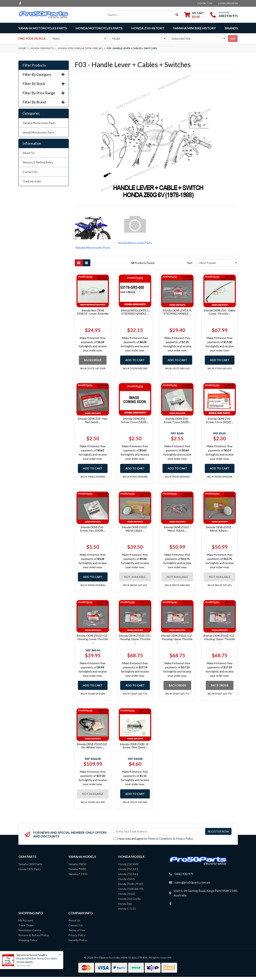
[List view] (86, 262)
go (232, 38)
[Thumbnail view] (79, 262)
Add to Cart (135, 360)
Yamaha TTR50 (77, 874)
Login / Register (228, 3)
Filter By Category (44, 74)
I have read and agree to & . (153, 838)
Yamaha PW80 (77, 869)
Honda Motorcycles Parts (38, 132)
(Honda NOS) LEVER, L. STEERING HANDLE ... (135, 312)
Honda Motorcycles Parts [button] (99, 28)
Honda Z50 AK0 (128, 864)
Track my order (32, 181)
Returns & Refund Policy (38, 162)
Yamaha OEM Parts (30, 864)
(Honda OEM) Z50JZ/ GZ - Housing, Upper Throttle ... (135, 639)
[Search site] (177, 14)
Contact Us (30, 171)
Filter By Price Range (44, 93)
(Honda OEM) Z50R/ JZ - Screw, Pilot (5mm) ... (135, 745)
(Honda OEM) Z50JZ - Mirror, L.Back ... (135, 528)
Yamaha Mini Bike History (194, 28)
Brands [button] (231, 28)
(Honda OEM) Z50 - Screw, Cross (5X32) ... (219, 420)
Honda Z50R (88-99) (130, 888)
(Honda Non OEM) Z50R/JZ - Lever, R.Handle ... (93, 314)
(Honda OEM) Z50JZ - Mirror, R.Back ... (177, 528)
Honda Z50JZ (126, 893)
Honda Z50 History (147, 28)
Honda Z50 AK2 (128, 874)
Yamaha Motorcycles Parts (39, 123)
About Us (29, 152)
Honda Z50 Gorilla (129, 898)
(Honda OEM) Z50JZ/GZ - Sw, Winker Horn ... (93, 745)
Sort (190, 262)
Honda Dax (125, 903)
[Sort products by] (217, 262)
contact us (204, 3)
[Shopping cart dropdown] (194, 14)
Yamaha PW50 (77, 864)
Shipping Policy (27, 940)
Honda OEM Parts (29, 869)
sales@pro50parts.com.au (192, 882)
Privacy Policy (184, 838)
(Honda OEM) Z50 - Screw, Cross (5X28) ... (177, 420)
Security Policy (77, 940)
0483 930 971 (228, 16)
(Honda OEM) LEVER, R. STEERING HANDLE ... (177, 312)
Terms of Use (76, 930)
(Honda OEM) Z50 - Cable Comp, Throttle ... (219, 312)
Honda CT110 (127, 908)
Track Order (25, 925)
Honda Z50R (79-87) (130, 884)
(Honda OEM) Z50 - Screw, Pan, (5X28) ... (92, 528)
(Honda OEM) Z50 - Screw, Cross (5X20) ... (135, 420)
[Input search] (139, 14)
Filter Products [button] (34, 65)
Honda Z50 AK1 (128, 869)
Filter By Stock (44, 84)
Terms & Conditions (160, 838)
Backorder (92, 360)
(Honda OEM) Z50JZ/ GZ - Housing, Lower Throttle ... (93, 639)
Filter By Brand (44, 102)
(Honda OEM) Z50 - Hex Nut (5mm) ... (92, 420)
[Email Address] (159, 831)
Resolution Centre (29, 930)
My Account (25, 920)
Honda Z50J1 (126, 879)
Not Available (135, 576)
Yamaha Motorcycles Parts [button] (42, 28)
